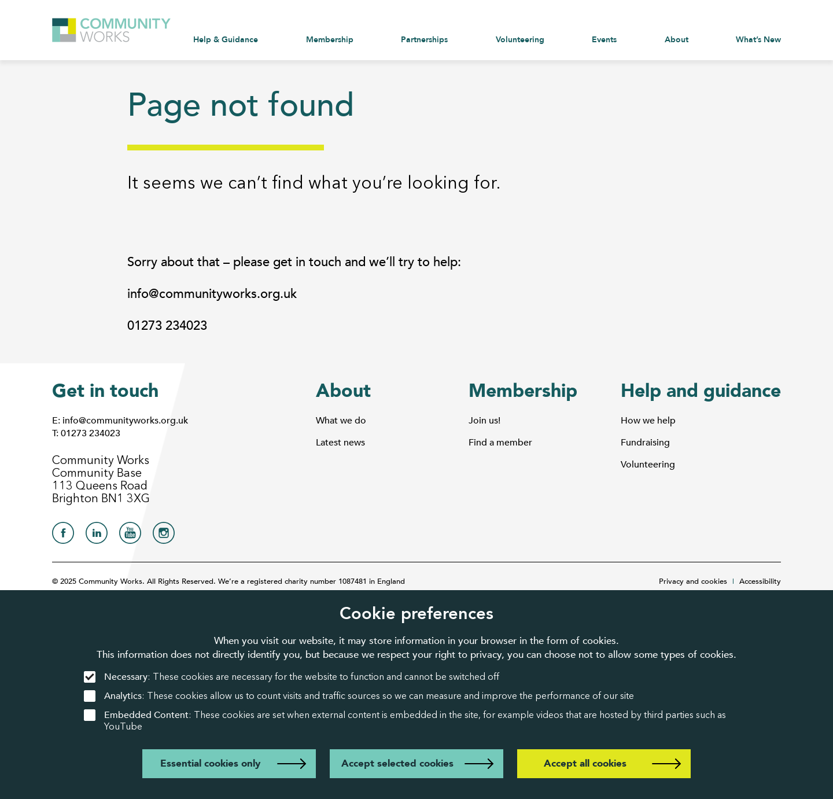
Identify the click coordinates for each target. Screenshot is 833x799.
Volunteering (648, 464)
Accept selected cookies (397, 763)
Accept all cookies (585, 763)
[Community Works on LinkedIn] (97, 536)
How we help (648, 420)
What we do (341, 420)
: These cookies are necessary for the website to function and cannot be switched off (291, 677)
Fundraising (645, 442)
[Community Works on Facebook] (63, 536)
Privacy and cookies (693, 581)
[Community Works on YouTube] (130, 536)
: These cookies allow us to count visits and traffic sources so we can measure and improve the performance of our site (359, 696)
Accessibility (760, 581)
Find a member (500, 442)
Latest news (340, 442)
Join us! (484, 420)
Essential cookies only (210, 763)
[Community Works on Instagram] (164, 536)
